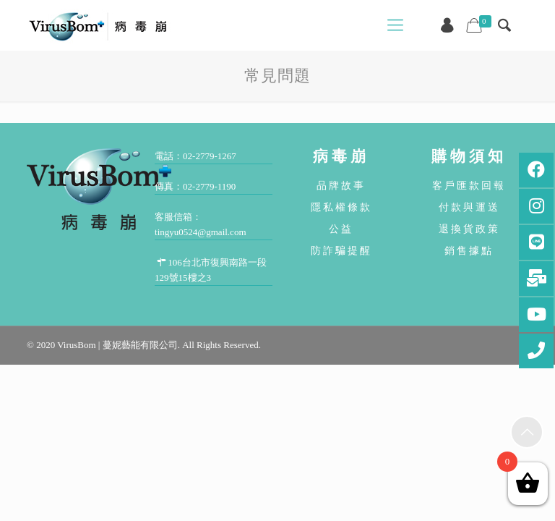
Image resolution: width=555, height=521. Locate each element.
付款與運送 (469, 207)
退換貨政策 (469, 228)
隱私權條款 (341, 207)
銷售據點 (469, 250)
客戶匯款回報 (469, 185)
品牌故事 (341, 185)
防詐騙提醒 (341, 250)
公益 (341, 228)
